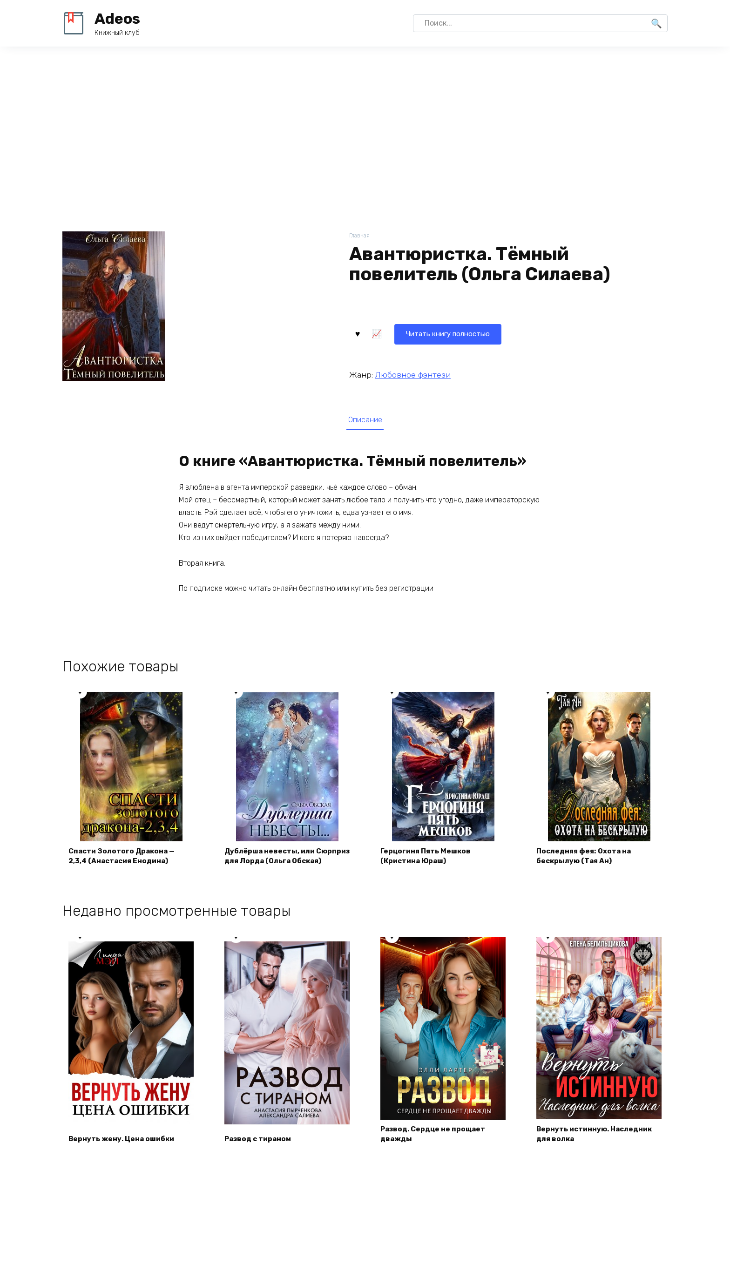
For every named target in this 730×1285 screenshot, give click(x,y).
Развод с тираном (260, 1153)
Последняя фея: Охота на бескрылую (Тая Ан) (586, 869)
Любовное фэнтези (413, 374)
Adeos (117, 18)
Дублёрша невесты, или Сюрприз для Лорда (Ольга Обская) (278, 864)
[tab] (364, 420)
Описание (365, 420)
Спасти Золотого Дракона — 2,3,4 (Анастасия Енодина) (124, 869)
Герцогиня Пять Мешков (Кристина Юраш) (428, 869)
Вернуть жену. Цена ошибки (124, 1153)
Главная (360, 235)
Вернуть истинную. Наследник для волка (597, 1147)
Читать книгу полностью (406, 332)
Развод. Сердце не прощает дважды (435, 1147)
